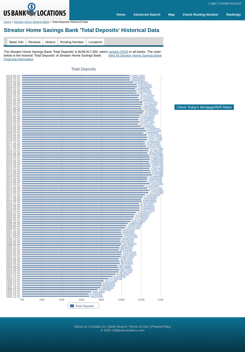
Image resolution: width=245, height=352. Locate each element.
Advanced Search (146, 14)
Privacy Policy (161, 326)
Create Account (230, 3)
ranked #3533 (118, 52)
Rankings (233, 14)
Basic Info (16, 42)
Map (171, 14)
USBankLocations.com (128, 330)
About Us (80, 326)
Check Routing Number (200, 14)
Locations (95, 42)
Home (121, 14)
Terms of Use (138, 326)
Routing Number (72, 42)
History (50, 42)
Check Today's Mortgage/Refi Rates (204, 107)
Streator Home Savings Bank (31, 21)
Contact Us (98, 326)
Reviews (34, 42)
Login (213, 3)
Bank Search (117, 326)
